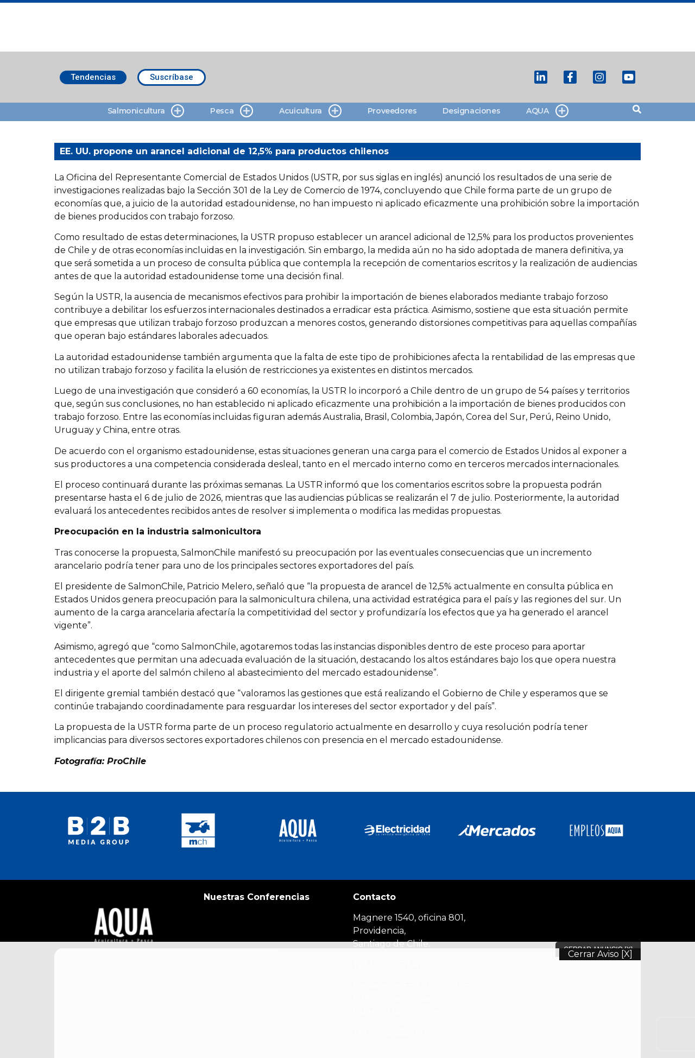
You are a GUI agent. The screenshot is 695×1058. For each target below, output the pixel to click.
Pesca (231, 111)
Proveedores (392, 111)
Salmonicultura (146, 111)
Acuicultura (310, 111)
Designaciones (471, 111)
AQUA (547, 111)
